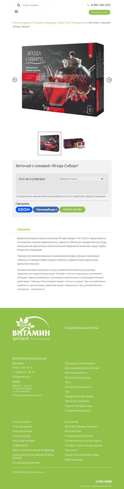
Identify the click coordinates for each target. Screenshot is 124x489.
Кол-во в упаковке (32, 179)
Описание (23, 229)
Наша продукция (21, 22)
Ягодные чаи (79, 22)
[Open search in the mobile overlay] (35, 5)
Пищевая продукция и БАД (48, 22)
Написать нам (99, 12)
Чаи (68, 22)
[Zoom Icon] (62, 80)
